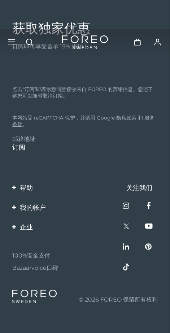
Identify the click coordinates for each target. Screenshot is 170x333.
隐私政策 (126, 118)
